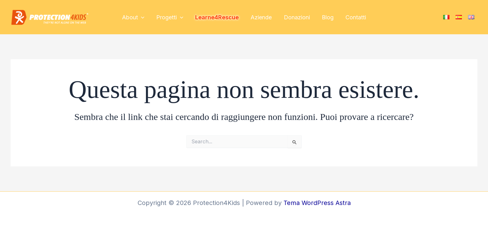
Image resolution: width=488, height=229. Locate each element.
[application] (143, 17)
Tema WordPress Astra (317, 203)
